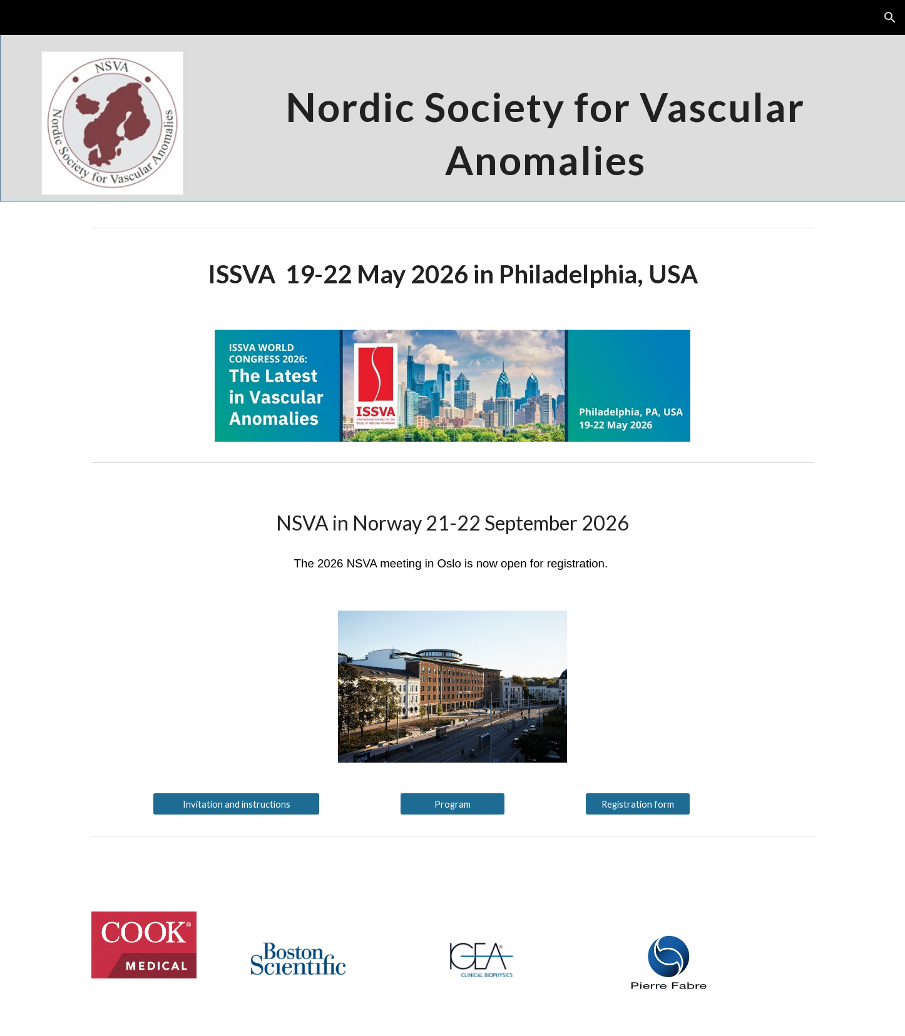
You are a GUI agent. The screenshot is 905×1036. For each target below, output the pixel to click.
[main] (545, 128)
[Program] (452, 804)
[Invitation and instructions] (236, 804)
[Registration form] (638, 804)
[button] (890, 18)
